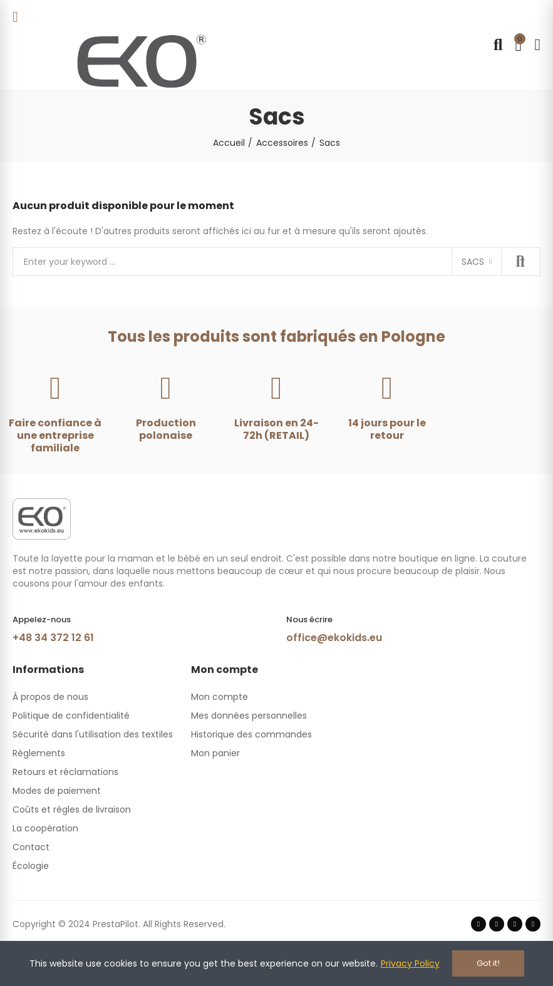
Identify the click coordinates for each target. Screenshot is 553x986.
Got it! (488, 963)
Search (520, 261)
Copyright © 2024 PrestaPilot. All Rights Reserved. (119, 924)
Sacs (473, 261)
